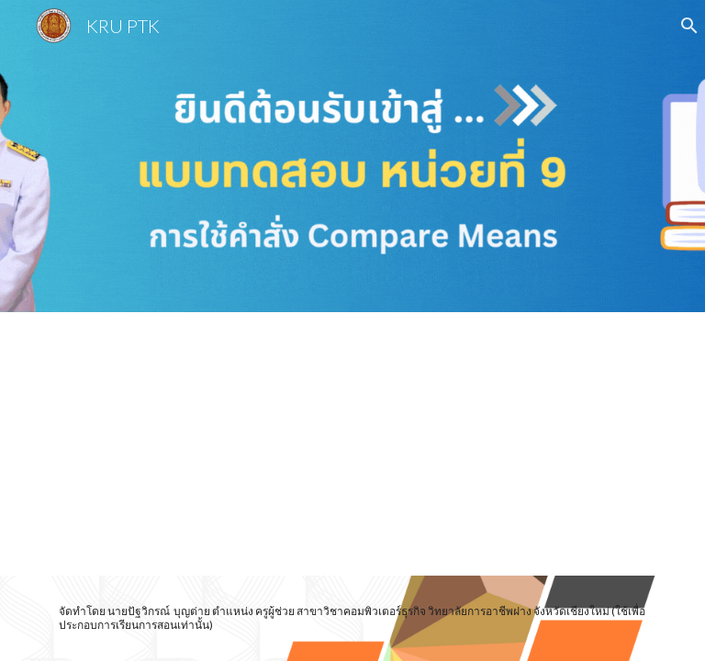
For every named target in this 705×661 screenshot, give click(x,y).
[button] (683, 26)
